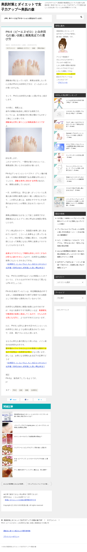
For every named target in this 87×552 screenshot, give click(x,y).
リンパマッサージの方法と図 (75, 156)
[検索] (70, 17)
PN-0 (14, 390)
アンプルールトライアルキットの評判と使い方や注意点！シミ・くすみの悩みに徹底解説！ (70, 232)
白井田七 (34, 390)
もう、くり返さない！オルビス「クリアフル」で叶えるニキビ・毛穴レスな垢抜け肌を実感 (70, 243)
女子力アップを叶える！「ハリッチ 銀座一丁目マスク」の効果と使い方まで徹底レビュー (71, 265)
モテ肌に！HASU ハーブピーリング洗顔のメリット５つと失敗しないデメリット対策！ (70, 221)
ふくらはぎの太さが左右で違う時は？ (75, 101)
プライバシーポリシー (11, 536)
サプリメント (11, 48)
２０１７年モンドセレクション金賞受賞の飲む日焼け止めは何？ (75, 146)
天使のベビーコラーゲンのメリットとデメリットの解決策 (75, 179)
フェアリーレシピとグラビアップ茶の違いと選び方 (30, 447)
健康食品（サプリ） (23, 48)
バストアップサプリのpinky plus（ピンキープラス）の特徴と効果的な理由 (31, 426)
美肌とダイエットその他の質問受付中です (20, 500)
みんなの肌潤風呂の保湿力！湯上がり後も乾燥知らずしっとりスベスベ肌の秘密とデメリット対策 (70, 254)
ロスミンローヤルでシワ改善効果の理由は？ (28, 436)
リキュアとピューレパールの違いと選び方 (40, 484)
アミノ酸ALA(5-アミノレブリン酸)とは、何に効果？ (30, 470)
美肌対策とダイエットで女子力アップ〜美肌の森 (20, 6)
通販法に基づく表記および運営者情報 (16, 531)
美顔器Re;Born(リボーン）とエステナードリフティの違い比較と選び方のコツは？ (31, 415)
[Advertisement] (70, 322)
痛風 (26, 390)
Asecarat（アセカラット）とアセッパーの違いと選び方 (75, 135)
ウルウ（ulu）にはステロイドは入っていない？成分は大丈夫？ (75, 124)
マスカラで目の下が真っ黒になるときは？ (75, 189)
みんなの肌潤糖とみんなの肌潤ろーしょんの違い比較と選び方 (15, 484)
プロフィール (63, 82)
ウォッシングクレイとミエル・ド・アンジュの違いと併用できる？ (75, 168)
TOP (23, 520)
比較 (33, 48)
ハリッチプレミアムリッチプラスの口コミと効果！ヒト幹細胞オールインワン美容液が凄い (75, 202)
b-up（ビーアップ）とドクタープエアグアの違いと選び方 (31, 460)
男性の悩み (41, 48)
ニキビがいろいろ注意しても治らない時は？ (75, 112)
